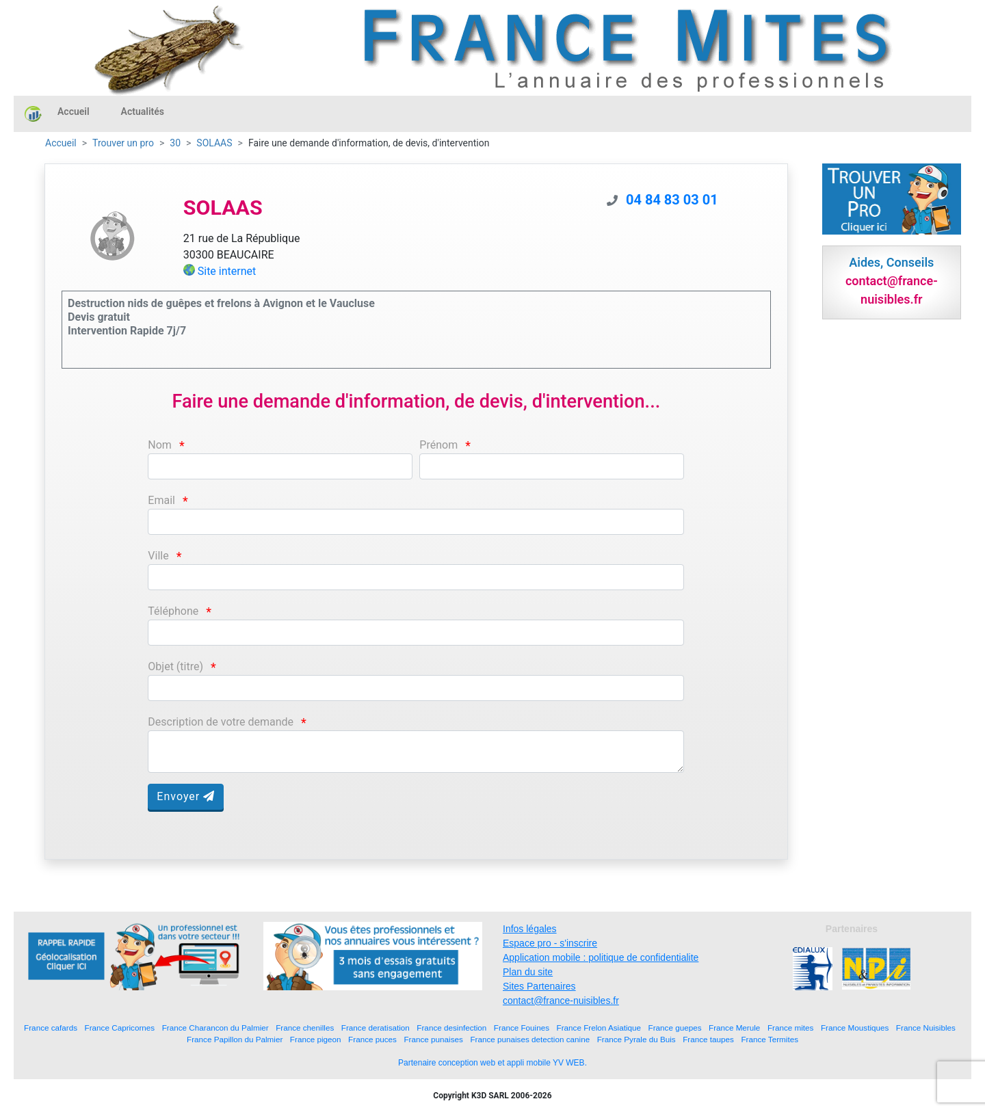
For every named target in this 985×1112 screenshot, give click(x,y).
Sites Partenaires (539, 986)
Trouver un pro (123, 142)
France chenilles (305, 1027)
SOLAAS (214, 142)
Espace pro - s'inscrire (550, 943)
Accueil (73, 111)
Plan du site (528, 971)
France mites (790, 1027)
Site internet (227, 271)
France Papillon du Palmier (235, 1039)
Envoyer (186, 796)
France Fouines (521, 1027)
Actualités (142, 111)
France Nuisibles (926, 1027)
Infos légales (530, 928)
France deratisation (375, 1027)
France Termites (769, 1039)
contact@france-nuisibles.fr (561, 1000)
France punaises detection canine (530, 1039)
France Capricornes (120, 1027)
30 (175, 142)
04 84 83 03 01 (672, 199)
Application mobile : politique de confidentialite (600, 957)
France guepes (675, 1027)
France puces (372, 1039)
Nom (160, 445)
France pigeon (315, 1039)
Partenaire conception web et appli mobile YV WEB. (492, 1063)
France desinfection (451, 1027)
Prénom (438, 445)
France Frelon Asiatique (599, 1027)
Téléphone (173, 611)
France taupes (708, 1039)
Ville (158, 556)
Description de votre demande (220, 722)
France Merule (734, 1027)
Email (161, 500)
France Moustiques (855, 1027)
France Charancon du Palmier (215, 1027)
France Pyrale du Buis (636, 1039)
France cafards (50, 1027)
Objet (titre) (175, 666)
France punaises (433, 1039)
